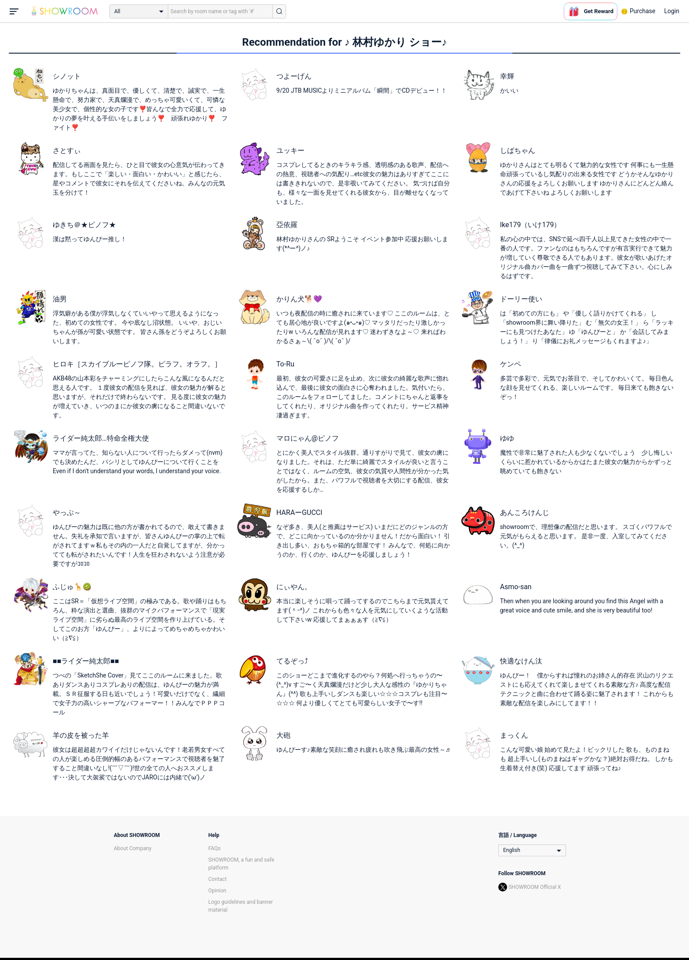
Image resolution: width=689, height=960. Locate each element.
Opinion (217, 891)
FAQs (214, 848)
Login (671, 10)
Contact (217, 879)
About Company (133, 848)
